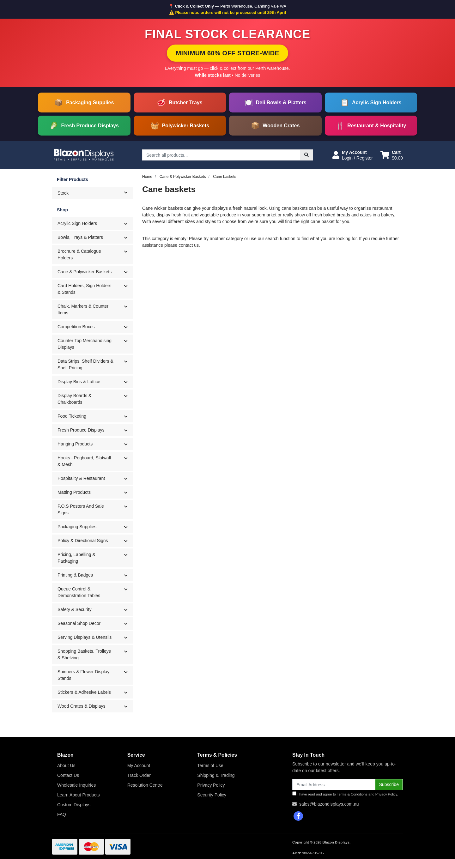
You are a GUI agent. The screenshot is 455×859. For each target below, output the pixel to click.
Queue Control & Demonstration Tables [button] (79, 592)
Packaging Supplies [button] (77, 526)
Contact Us (68, 775)
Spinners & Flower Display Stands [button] (83, 675)
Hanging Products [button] (75, 443)
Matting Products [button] (74, 492)
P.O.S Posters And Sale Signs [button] (81, 509)
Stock (95, 192)
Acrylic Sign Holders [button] (77, 223)
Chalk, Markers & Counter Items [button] (83, 309)
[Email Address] (333, 784)
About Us (66, 765)
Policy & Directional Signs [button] (83, 540)
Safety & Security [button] (74, 609)
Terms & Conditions (352, 794)
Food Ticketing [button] (72, 416)
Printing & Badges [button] (75, 575)
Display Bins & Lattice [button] (79, 381)
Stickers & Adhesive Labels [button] (84, 692)
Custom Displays (73, 804)
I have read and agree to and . (345, 793)
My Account (138, 765)
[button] (352, 155)
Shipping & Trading (215, 775)
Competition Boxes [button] (76, 326)
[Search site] (306, 154)
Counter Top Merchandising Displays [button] (85, 344)
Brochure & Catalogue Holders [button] (79, 254)
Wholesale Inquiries (76, 785)
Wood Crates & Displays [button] (81, 706)
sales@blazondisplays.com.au (329, 804)
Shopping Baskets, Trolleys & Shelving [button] (84, 654)
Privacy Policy (211, 785)
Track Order (139, 775)
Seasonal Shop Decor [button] (79, 623)
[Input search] (221, 154)
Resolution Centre (145, 785)
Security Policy (211, 794)
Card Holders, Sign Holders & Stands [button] (84, 289)
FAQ (61, 814)
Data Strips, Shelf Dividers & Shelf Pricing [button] (85, 364)
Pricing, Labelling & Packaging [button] (76, 558)
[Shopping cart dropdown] (391, 155)
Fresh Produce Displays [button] (81, 430)
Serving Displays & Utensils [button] (85, 637)
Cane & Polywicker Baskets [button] (85, 271)
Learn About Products (78, 794)
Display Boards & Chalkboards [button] (74, 399)
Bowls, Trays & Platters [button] (80, 237)
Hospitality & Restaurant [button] (81, 478)
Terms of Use (210, 765)
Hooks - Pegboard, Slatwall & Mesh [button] (84, 461)
